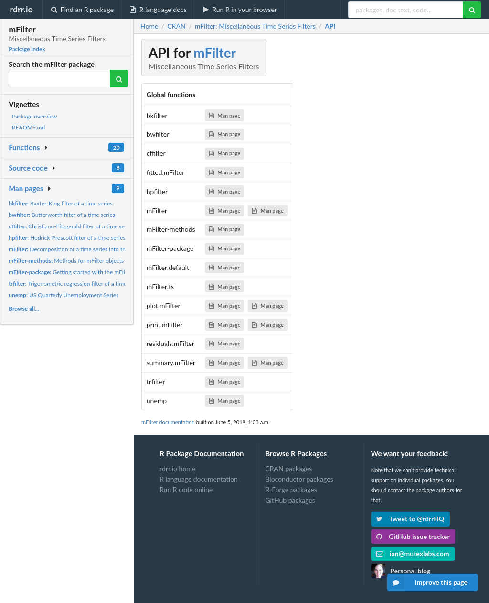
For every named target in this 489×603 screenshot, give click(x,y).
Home (149, 26)
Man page (224, 115)
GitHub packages (290, 500)
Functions (24, 147)
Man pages (26, 188)
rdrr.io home (177, 469)
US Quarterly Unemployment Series (63, 295)
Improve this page (427, 582)
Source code (28, 167)
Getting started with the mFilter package (81, 272)
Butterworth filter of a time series (62, 214)
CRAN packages (288, 469)
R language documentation (198, 479)
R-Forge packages (291, 489)
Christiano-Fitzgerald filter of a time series (71, 226)
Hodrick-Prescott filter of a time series (67, 237)
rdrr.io (21, 9)
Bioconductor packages (299, 479)
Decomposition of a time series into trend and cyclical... (88, 249)
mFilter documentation (168, 422)
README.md (28, 127)
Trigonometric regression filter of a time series (76, 283)
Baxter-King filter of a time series (61, 203)
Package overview (34, 116)
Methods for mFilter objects (66, 260)
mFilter (214, 52)
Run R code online (186, 489)
